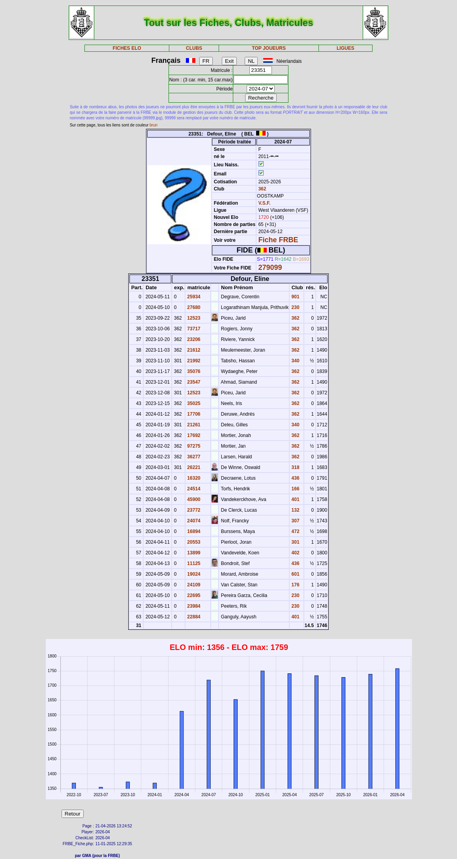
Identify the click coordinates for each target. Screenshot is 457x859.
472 (294, 531)
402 (294, 553)
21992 (193, 361)
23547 (193, 382)
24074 (193, 521)
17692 (193, 435)
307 (294, 521)
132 (294, 510)
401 (294, 499)
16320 (193, 478)
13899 (193, 553)
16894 (193, 531)
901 (294, 297)
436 (294, 478)
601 (294, 574)
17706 (193, 414)
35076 (193, 371)
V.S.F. (264, 203)
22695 (193, 595)
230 (294, 307)
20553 (193, 542)
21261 (193, 425)
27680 (193, 307)
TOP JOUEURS (269, 48)
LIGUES (345, 48)
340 (294, 361)
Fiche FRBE (278, 240)
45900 (193, 499)
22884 (193, 617)
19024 (193, 574)
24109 (193, 585)
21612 (193, 350)
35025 (193, 403)
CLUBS (194, 48)
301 (294, 542)
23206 (193, 339)
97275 (193, 446)
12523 (193, 318)
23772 (193, 510)
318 (294, 467)
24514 (193, 489)
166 (294, 489)
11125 (193, 563)
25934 (193, 297)
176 (294, 585)
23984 (193, 606)
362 (261, 189)
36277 (193, 457)
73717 (193, 329)
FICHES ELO (127, 48)
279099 (270, 267)
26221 (193, 467)
